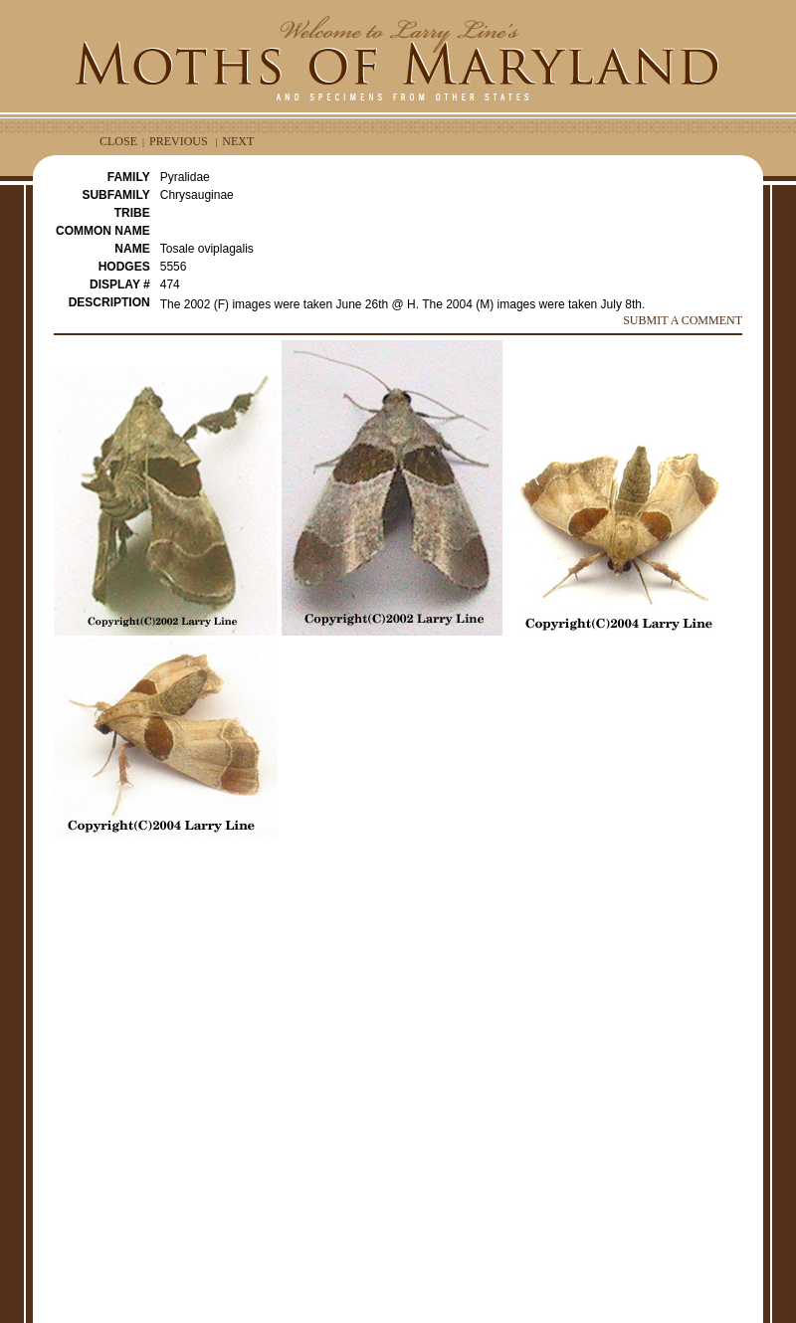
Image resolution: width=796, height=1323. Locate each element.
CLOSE (118, 141)
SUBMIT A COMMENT (682, 320)
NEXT (238, 141)
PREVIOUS (178, 141)
